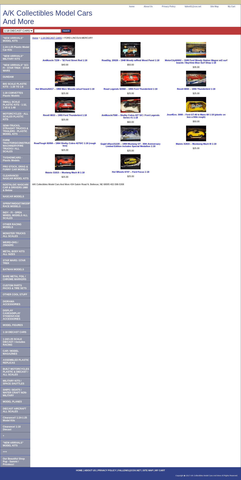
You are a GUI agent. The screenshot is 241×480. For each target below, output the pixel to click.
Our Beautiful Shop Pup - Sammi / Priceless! (14, 461)
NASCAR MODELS (13, 196)
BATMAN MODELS (13, 269)
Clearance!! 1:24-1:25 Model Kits (15, 419)
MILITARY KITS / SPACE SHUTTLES (13, 382)
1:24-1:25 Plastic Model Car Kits (16, 48)
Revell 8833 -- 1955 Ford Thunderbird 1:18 (65, 115)
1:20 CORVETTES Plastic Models (13, 94)
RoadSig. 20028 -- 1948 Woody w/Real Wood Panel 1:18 (130, 60)
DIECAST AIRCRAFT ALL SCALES (14, 410)
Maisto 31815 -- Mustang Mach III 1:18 (65, 172)
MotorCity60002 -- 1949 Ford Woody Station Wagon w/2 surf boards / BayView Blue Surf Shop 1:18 (196, 61)
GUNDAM (8, 77)
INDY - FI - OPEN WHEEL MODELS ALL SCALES (15, 215)
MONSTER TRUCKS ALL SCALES (14, 235)
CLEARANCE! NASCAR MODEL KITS (15, 177)
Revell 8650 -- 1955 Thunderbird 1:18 (196, 89)
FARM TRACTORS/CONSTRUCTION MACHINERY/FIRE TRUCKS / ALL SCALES (16, 146)
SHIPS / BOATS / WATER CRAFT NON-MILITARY (15, 392)
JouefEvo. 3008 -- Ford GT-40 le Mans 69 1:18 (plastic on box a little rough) (196, 115)
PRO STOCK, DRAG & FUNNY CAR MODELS (15, 168)
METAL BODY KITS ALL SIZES (14, 253)
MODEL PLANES (12, 401)
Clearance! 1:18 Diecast (12, 428)
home (132, 6)
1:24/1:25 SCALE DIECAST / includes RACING (14, 342)
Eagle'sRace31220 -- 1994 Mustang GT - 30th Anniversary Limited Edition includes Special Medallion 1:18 (130, 145)
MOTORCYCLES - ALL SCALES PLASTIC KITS (15, 116)
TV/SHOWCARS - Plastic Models (12, 159)
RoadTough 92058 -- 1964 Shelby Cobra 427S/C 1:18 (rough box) (65, 144)
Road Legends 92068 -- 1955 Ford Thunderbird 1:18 (130, 89)
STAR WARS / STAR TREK (14, 262)
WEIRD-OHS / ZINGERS (10, 244)
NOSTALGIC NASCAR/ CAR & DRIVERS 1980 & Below (15, 187)
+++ (5, 451)
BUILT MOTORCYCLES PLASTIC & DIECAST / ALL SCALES (16, 372)
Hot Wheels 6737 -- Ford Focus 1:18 (130, 172)
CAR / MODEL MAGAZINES (11, 352)
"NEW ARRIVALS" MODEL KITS (13, 39)
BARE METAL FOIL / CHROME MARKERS (14, 278)
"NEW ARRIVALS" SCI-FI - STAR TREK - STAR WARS (16, 68)
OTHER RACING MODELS (12, 226)
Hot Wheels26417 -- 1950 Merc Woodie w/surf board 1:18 (64, 89)
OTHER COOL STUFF (15, 294)
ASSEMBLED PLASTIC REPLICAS (16, 361)
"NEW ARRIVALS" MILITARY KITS (13, 57)
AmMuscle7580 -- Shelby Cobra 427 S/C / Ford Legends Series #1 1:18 (131, 116)
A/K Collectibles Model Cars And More (47, 17)
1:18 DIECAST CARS (51, 38)
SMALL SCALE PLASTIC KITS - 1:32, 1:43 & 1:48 (15, 105)
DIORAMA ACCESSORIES (11, 303)
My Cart (231, 6)
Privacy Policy (168, 6)
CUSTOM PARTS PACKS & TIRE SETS (14, 287)
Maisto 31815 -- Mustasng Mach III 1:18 (196, 144)
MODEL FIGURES (13, 325)
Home (35, 38)
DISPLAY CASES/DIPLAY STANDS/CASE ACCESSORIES (11, 314)
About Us (148, 6)
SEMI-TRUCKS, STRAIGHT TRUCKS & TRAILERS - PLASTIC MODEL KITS (15, 129)
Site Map (214, 6)
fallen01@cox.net (193, 6)
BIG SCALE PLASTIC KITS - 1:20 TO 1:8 (15, 85)
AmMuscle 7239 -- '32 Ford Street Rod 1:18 (65, 60)
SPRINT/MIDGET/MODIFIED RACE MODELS (16, 205)
